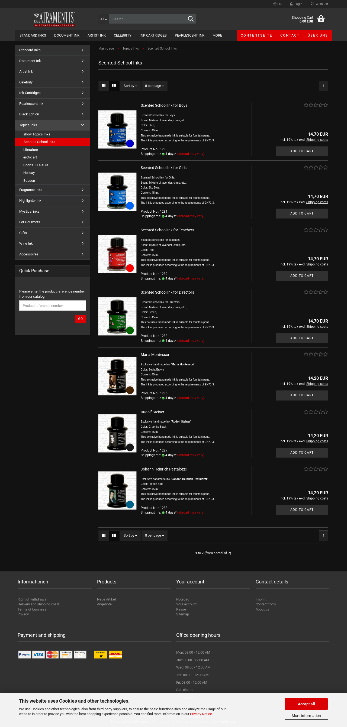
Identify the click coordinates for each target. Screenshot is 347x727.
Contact (290, 35)
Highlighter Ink (30, 201)
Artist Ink (97, 35)
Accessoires (28, 254)
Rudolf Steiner (152, 412)
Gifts (23, 233)
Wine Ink (26, 243)
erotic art (30, 157)
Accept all (306, 704)
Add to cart (302, 151)
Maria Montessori (155, 354)
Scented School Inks (39, 142)
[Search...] (103, 19)
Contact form (266, 604)
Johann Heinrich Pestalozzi (164, 469)
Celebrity (122, 35)
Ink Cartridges (153, 35)
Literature (30, 150)
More (217, 35)
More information (306, 715)
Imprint (261, 599)
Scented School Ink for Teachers (167, 230)
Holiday (29, 173)
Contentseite (256, 35)
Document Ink (66, 35)
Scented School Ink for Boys (164, 105)
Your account (186, 604)
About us (262, 609)
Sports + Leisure (35, 165)
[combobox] (130, 86)
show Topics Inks (36, 134)
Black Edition (29, 114)
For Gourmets (29, 222)
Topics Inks (28, 125)
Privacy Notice (201, 714)
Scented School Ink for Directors (167, 292)
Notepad (182, 599)
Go (80, 319)
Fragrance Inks (30, 190)
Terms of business (32, 609)
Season (29, 180)
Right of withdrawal (32, 599)
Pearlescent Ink (189, 35)
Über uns (318, 35)
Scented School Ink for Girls (164, 167)
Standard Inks (33, 35)
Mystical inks (29, 211)
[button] (277, 4)
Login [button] (296, 4)
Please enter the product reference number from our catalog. (52, 293)
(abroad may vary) (190, 154)
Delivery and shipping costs (39, 604)
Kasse (181, 609)
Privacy (23, 614)
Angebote (104, 604)
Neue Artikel (106, 599)
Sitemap (182, 614)
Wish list (319, 4)
